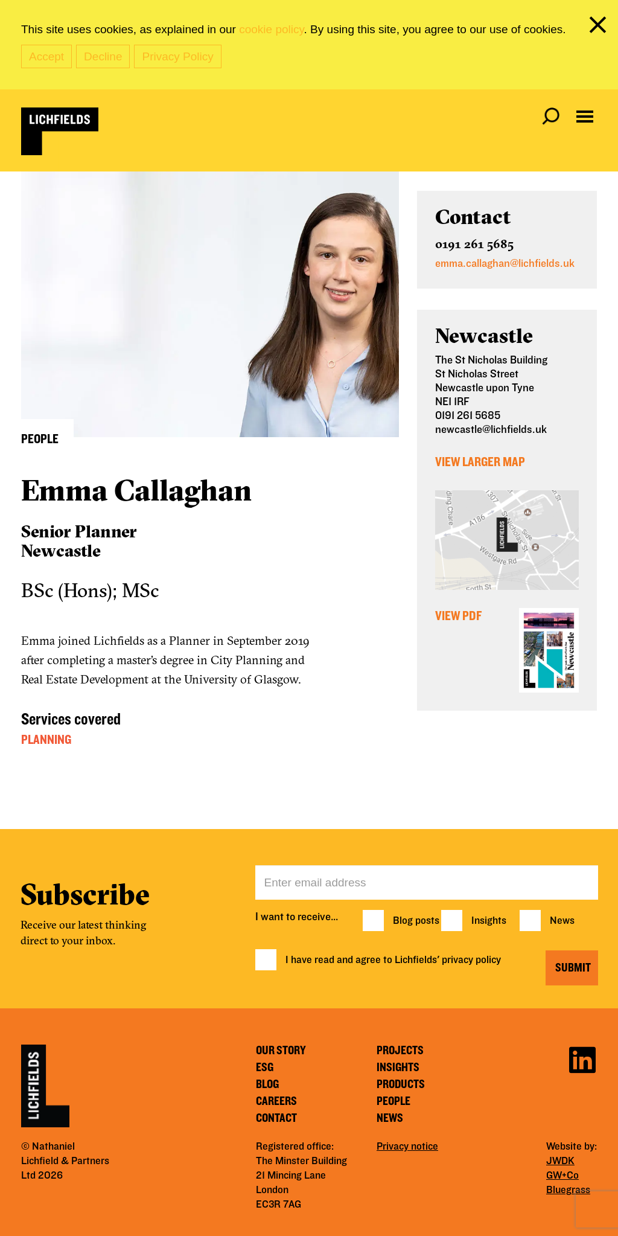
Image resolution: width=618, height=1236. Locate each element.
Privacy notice (407, 1146)
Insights (488, 920)
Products (401, 1084)
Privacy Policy (177, 56)
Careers (276, 1101)
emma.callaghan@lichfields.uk (505, 263)
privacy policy (471, 960)
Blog (267, 1084)
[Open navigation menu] (585, 116)
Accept (46, 56)
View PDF (458, 616)
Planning (46, 739)
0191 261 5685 (474, 243)
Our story (281, 1051)
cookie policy (271, 29)
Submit (573, 968)
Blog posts (416, 920)
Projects (400, 1051)
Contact (276, 1118)
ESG (264, 1067)
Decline (103, 56)
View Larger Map (480, 462)
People (393, 1101)
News (562, 920)
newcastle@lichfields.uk (491, 429)
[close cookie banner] (600, 27)
